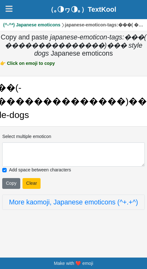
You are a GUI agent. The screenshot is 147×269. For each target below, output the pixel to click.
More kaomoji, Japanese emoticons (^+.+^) (73, 202)
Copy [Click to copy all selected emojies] (11, 183)
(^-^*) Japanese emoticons (32, 24)
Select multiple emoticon (26, 136)
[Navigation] (9, 8)
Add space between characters (40, 169)
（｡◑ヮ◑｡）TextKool (81, 9)
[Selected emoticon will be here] (73, 154)
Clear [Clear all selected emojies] (31, 183)
